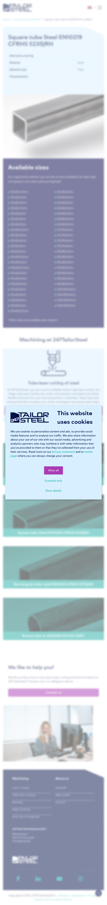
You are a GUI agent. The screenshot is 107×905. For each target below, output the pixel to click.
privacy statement (63, 451)
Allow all (53, 470)
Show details (53, 490)
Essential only (53, 480)
